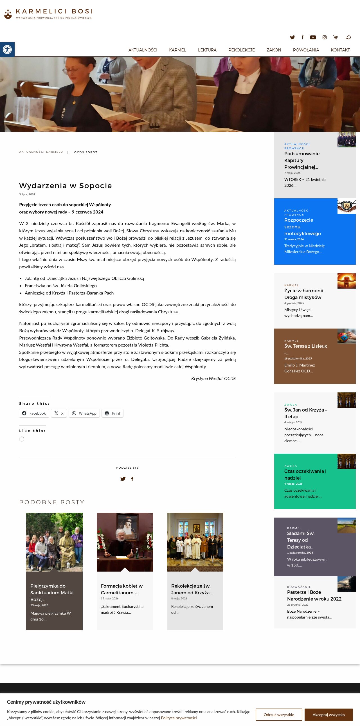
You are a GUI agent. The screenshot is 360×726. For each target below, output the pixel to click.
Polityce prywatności (179, 717)
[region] (180, 709)
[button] (7, 49)
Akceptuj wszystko (329, 714)
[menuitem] (143, 49)
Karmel (177, 50)
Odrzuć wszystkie (279, 714)
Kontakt (340, 50)
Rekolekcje (241, 50)
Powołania (306, 50)
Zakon (274, 50)
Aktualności (143, 50)
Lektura (207, 50)
